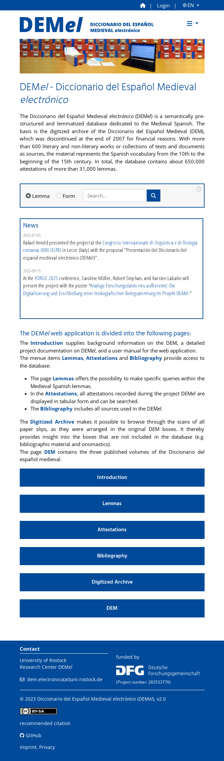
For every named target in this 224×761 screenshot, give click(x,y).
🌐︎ (189, 5)
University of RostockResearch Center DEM (46, 663)
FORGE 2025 (46, 278)
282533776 (158, 682)
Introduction (46, 342)
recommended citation (45, 723)
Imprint (28, 747)
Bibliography (146, 358)
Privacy (47, 747)
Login (163, 5)
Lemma (41, 196)
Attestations (102, 358)
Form (69, 196)
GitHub (31, 735)
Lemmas (72, 358)
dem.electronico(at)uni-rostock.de (64, 679)
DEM (49, 451)
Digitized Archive (52, 421)
